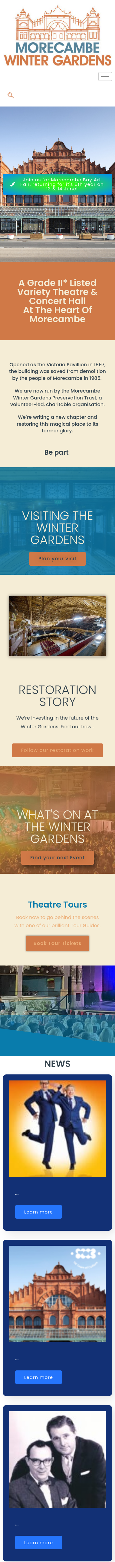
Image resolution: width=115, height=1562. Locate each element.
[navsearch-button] (11, 96)
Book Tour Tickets (58, 943)
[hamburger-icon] (105, 76)
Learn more (38, 1212)
